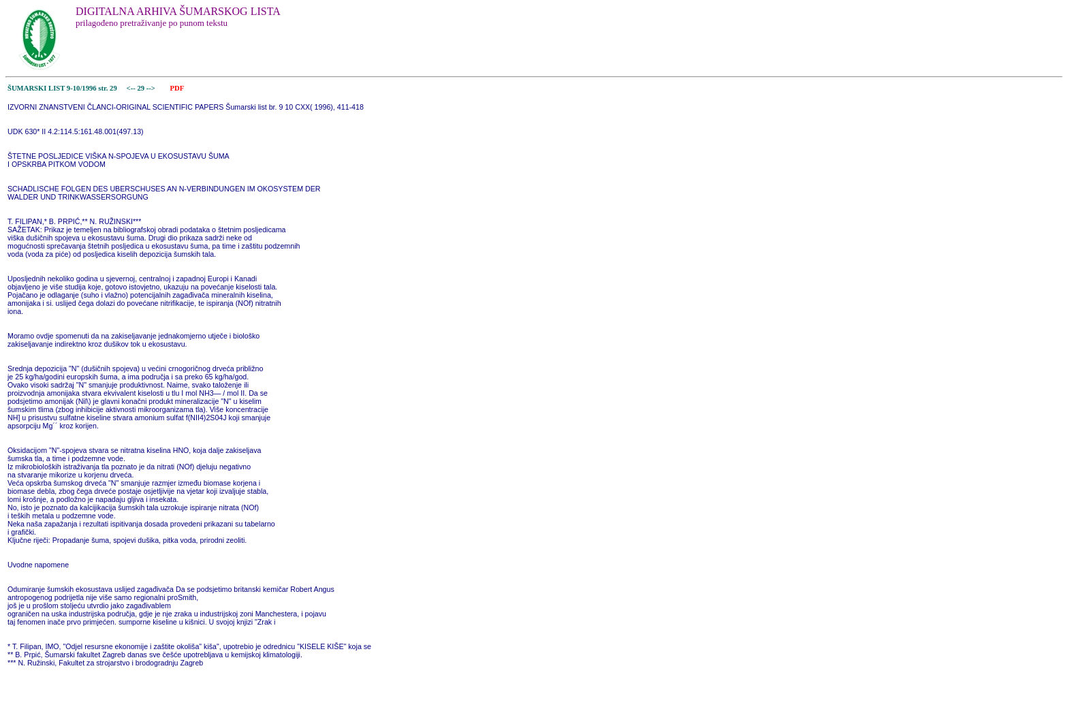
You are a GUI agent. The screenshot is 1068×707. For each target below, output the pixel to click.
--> (151, 88)
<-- (131, 88)
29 (141, 88)
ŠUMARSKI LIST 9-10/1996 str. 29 (62, 88)
